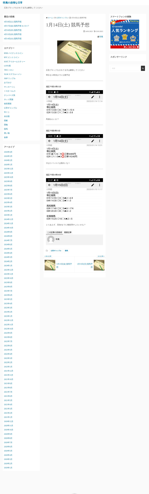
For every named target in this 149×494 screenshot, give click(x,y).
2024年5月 (8, 249)
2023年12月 (8, 270)
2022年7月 (8, 341)
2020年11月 (8, 426)
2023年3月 (8, 308)
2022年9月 (8, 333)
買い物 (7, 133)
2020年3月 (8, 459)
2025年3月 (8, 207)
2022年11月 (8, 325)
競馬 (66, 251)
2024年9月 (8, 232)
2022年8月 (8, 337)
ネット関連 (8, 99)
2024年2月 (8, 261)
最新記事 (68, 232)
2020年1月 (8, 468)
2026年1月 (8, 165)
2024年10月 (8, 228)
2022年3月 (8, 358)
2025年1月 (8, 215)
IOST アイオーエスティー (14, 62)
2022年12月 (8, 320)
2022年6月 (8, 346)
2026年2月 (8, 160)
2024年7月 (8, 240)
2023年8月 (8, 287)
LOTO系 (7, 66)
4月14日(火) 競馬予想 (12, 39)
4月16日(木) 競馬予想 (12, 30)
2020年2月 (8, 463)
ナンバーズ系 (9, 95)
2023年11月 (8, 274)
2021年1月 (8, 417)
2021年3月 (8, 409)
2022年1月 (8, 367)
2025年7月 (8, 190)
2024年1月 (8, 266)
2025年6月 (8, 194)
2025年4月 (8, 202)
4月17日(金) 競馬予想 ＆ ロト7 (16, 26)
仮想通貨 (7, 104)
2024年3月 (8, 257)
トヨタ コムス (10, 91)
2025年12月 (8, 169)
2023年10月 (8, 278)
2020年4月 (8, 455)
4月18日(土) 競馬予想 (12, 22)
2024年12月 (8, 219)
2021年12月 (8, 371)
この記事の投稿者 (54, 232)
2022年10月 (8, 329)
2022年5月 (8, 350)
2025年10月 (8, 177)
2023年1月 (8, 316)
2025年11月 (8, 173)
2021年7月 (8, 392)
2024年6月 (8, 244)
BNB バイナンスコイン (13, 53)
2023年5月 (8, 299)
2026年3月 (8, 156)
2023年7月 (8, 291)
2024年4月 (8, 253)
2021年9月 (8, 383)
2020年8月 (8, 438)
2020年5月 (8, 451)
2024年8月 (8, 236)
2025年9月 (8, 181)
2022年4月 (8, 354)
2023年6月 (8, 295)
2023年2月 (8, 312)
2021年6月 (8, 396)
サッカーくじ (9, 87)
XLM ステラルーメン (13, 74)
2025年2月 (8, 211)
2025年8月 (8, 186)
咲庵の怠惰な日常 (14, 2)
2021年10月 (8, 379)
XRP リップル (9, 78)
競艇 (6, 120)
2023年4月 (8, 303)
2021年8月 (8, 388)
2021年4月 (8, 404)
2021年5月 (8, 400)
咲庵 (101, 37)
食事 (6, 137)
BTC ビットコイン (11, 57)
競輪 (6, 125)
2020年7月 (8, 442)
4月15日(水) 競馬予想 (12, 34)
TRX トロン (9, 70)
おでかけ (7, 83)
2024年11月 (8, 223)
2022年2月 (8, 362)
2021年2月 (8, 413)
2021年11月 (8, 375)
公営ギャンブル (56, 251)
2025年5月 (8, 198)
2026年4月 (8, 152)
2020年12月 (8, 421)
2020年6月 (8, 447)
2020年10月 (8, 430)
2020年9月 (8, 434)
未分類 (7, 116)
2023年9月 (8, 282)
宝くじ (7, 112)
